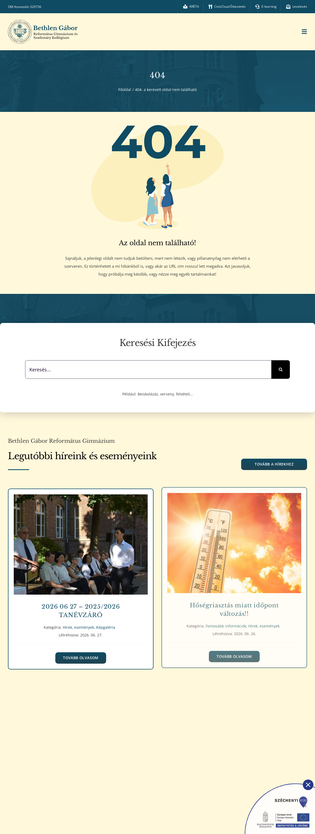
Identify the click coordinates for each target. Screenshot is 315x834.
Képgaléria (105, 622)
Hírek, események (78, 622)
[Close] (308, 784)
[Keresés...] (148, 369)
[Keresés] (280, 369)
